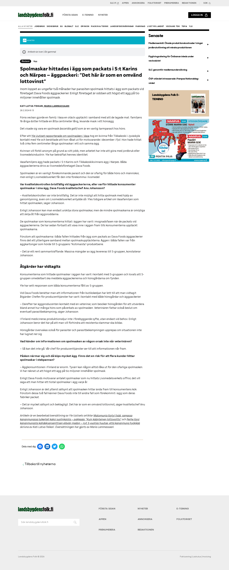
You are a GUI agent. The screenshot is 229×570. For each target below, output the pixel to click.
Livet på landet (155, 26)
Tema (184, 26)
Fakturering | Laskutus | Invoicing (195, 557)
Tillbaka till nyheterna (38, 464)
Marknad (140, 26)
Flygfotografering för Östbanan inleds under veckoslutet (179, 58)
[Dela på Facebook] (40, 446)
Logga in (199, 15)
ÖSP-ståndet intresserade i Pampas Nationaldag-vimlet (179, 81)
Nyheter (143, 509)
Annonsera (138, 3)
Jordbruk (39, 26)
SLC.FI (114, 3)
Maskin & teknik (99, 26)
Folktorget (154, 3)
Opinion (85, 26)
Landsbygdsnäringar (122, 26)
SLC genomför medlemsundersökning (179, 70)
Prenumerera (171, 3)
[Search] (207, 3)
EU (61, 26)
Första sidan (107, 509)
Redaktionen (189, 3)
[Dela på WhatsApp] (62, 446)
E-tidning (183, 509)
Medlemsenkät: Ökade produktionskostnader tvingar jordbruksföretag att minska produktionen (179, 45)
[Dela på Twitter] (55, 446)
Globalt (69, 26)
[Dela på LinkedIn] (47, 446)
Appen (125, 3)
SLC (77, 26)
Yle (191, 26)
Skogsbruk (53, 26)
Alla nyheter (25, 26)
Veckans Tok (173, 26)
